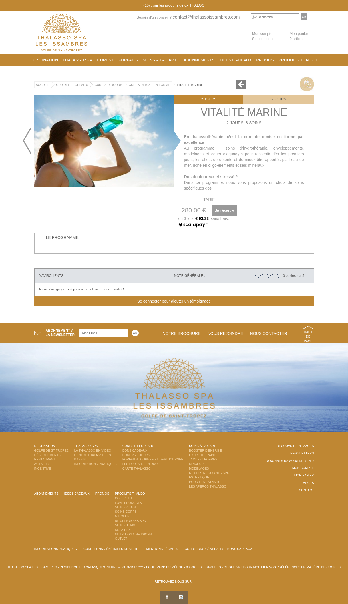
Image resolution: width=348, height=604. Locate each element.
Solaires (123, 529)
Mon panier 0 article (298, 36)
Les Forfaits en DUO (140, 464)
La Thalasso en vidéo (92, 450)
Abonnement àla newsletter (60, 333)
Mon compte (262, 33)
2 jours (208, 99)
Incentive (42, 468)
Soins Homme (126, 525)
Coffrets (123, 498)
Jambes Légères (203, 459)
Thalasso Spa (78, 60)
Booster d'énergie (205, 450)
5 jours (278, 99)
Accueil (43, 84)
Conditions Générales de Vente (111, 549)
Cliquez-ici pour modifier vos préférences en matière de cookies (282, 567)
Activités (42, 464)
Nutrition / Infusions (133, 534)
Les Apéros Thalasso (207, 486)
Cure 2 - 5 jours (108, 84)
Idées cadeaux (235, 60)
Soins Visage (126, 507)
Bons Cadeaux (134, 450)
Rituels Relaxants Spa (209, 473)
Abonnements (199, 60)
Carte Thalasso (136, 468)
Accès (308, 482)
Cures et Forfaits (117, 60)
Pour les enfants (204, 482)
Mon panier (304, 475)
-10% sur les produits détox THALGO (173, 5)
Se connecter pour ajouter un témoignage (174, 301)
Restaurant (44, 459)
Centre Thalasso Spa (93, 455)
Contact (306, 490)
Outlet (121, 538)
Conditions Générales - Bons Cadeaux (218, 549)
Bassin (80, 459)
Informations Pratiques (95, 464)
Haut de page (308, 336)
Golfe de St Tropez (51, 450)
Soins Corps (126, 511)
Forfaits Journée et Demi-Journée (152, 459)
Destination (44, 60)
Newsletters (302, 453)
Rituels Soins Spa (130, 520)
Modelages (199, 468)
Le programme (62, 237)
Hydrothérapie (202, 455)
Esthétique (199, 477)
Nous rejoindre (225, 333)
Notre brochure (182, 333)
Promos (265, 60)
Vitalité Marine (190, 84)
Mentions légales (162, 549)
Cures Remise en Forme (149, 84)
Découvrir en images (295, 446)
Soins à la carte (160, 60)
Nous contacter (268, 333)
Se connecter (263, 39)
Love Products (128, 502)
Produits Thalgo (298, 60)
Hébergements (47, 455)
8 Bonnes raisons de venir (290, 460)
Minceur (196, 464)
